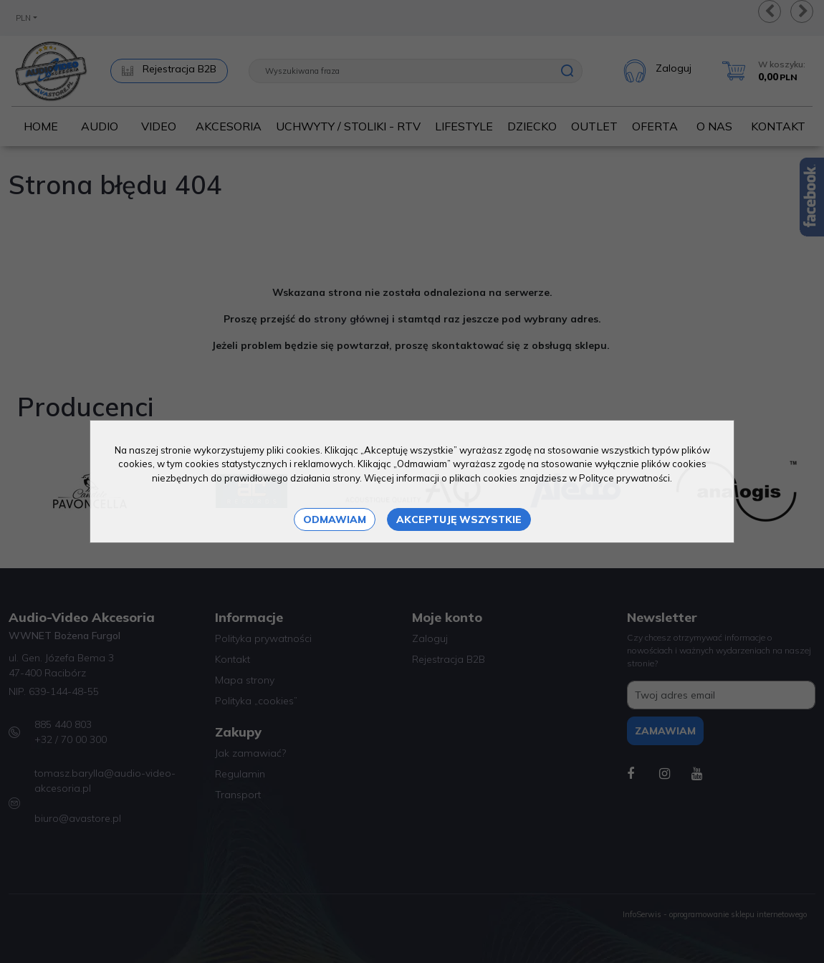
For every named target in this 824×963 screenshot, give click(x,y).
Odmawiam (334, 519)
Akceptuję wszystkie (459, 519)
